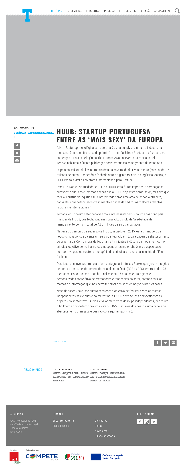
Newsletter (102, 431)
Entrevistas (74, 11)
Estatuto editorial (64, 421)
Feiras (99, 426)
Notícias (56, 11)
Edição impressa (105, 436)
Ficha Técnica (61, 426)
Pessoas (110, 11)
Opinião (146, 11)
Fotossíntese (128, 11)
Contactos (101, 421)
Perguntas (93, 11)
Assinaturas (162, 11)
